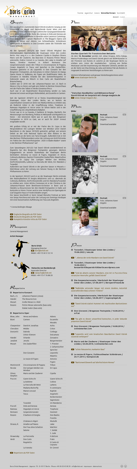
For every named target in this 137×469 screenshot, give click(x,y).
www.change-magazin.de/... (86, 98)
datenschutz (97, 466)
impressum (88, 466)
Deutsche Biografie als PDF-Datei (28, 217)
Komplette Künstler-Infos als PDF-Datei (30, 219)
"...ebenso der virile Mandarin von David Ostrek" (94, 258)
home (80, 13)
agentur (89, 13)
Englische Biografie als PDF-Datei (28, 214)
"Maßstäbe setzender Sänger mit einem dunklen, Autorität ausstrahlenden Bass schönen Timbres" (99, 289)
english (122, 17)
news (97, 13)
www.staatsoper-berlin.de (85, 77)
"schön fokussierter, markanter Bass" (90, 349)
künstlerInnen (108, 13)
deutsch (116, 17)
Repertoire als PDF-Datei (24, 453)
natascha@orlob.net (43, 273)
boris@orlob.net (41, 251)
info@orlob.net (77, 466)
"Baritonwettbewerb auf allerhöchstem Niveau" (95, 362)
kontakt (121, 13)
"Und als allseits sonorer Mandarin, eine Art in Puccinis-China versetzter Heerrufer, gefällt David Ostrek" (99, 274)
